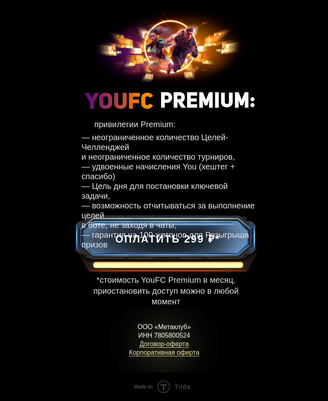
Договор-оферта (164, 343)
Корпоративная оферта (164, 352)
